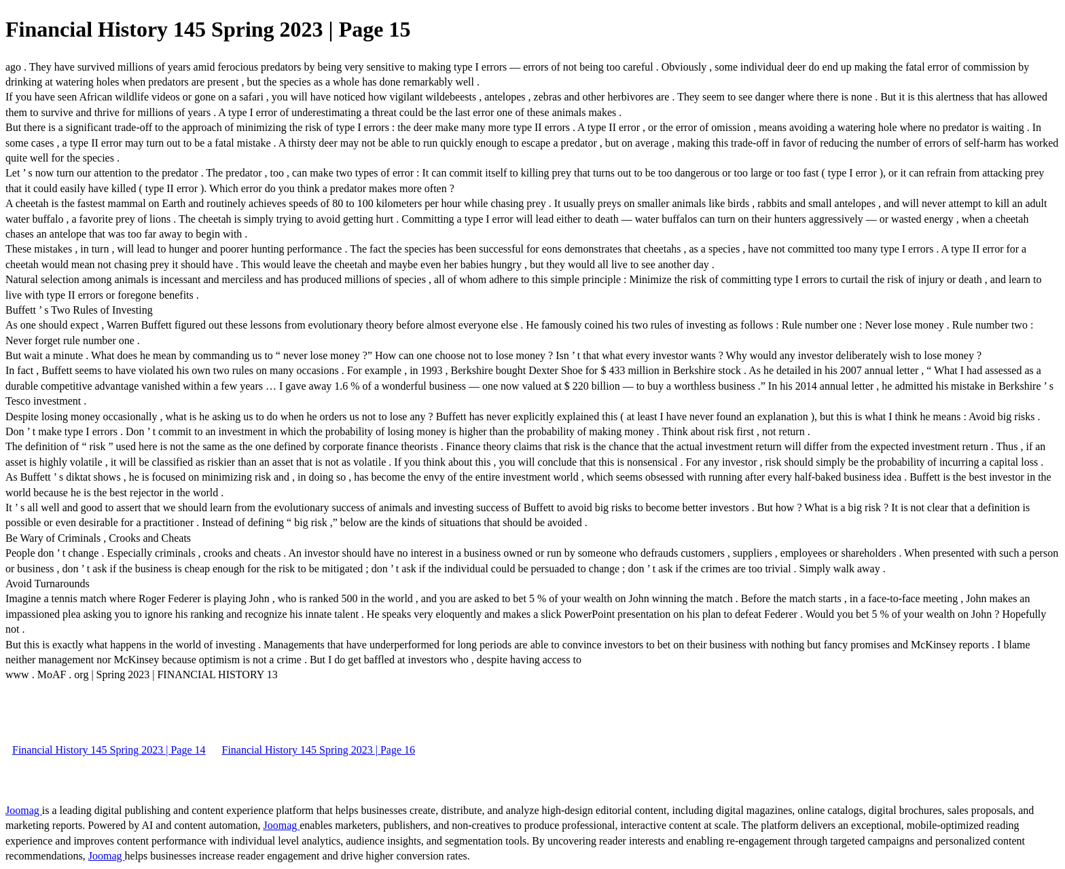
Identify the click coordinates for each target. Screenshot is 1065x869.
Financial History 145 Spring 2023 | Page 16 (319, 750)
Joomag (23, 810)
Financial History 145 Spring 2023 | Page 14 (109, 750)
